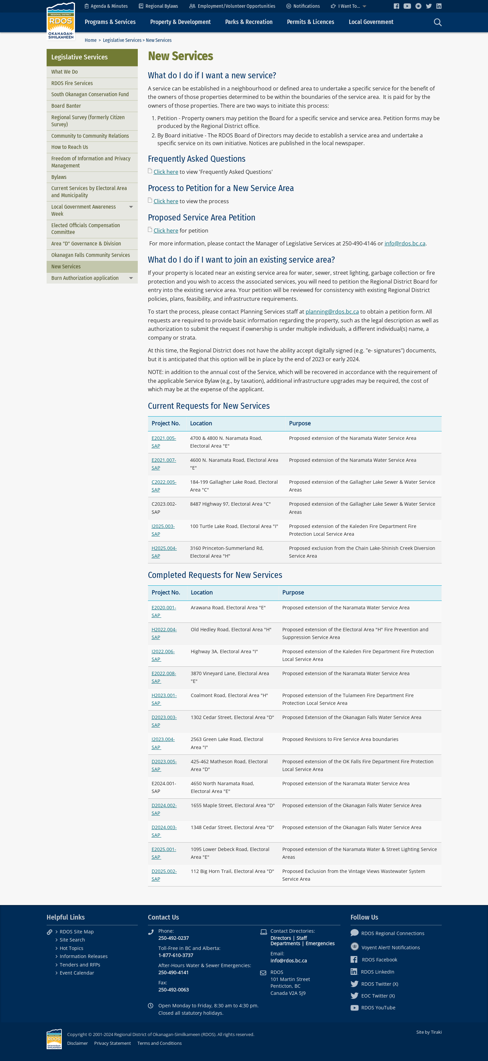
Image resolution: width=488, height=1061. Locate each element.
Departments (285, 943)
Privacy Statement (112, 1043)
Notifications (303, 6)
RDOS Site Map (77, 931)
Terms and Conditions (159, 1043)
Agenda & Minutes (106, 6)
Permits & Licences (310, 22)
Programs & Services (110, 22)
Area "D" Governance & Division (86, 243)
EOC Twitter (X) (373, 995)
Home (91, 40)
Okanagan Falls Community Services (90, 255)
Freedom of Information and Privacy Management (90, 162)
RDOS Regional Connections (388, 933)
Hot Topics (71, 948)
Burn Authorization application (85, 278)
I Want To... (345, 6)
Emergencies (320, 943)
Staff (302, 938)
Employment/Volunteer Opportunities (232, 6)
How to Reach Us (69, 147)
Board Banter (66, 106)
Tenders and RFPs (80, 964)
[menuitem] (106, 6)
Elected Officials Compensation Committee (85, 229)
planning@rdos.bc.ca (332, 311)
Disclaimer (77, 1043)
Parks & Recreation (249, 22)
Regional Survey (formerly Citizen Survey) (88, 121)
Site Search (72, 939)
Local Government (371, 22)
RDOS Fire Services (72, 83)
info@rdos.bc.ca (405, 243)
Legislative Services (122, 40)
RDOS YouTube (373, 1007)
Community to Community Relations (90, 136)
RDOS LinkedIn (372, 972)
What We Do (64, 72)
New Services (66, 266)
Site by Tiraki (429, 1032)
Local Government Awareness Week (83, 210)
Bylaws (59, 177)
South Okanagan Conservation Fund (90, 94)
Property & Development (180, 22)
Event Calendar (77, 973)
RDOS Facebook (374, 959)
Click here (166, 172)
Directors (281, 938)
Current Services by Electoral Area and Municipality (89, 191)
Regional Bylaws (158, 6)
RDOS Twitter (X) (374, 984)
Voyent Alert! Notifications (385, 947)
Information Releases (84, 956)
